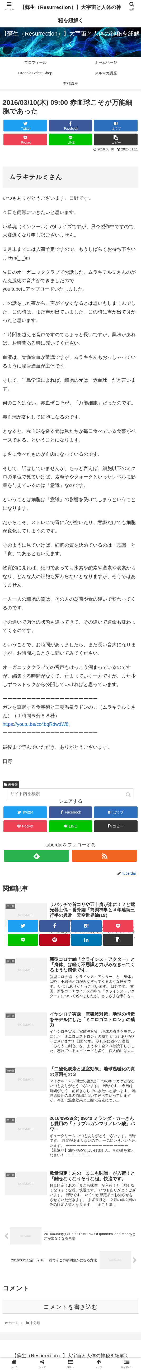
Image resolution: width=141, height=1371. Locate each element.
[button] (129, 794)
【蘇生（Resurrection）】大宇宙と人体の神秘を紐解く (70, 13)
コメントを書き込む (71, 1309)
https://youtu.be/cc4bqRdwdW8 (35, 724)
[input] (70, 793)
